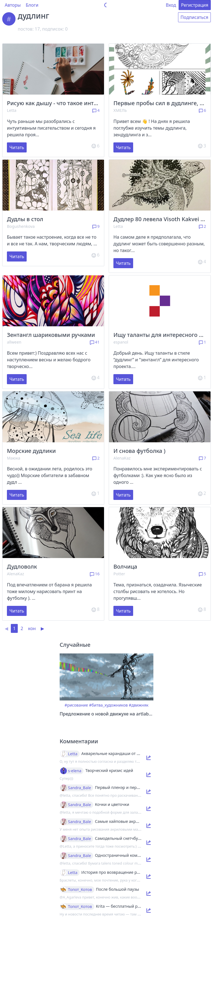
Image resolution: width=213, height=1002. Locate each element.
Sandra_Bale (79, 788)
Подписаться (194, 17)
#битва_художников (108, 705)
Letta (11, 110)
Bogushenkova (21, 226)
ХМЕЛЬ (120, 110)
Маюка (13, 458)
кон (32, 628)
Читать (16, 147)
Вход (171, 5)
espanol (120, 342)
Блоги (32, 5)
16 (95, 573)
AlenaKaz (122, 458)
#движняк (138, 705)
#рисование (76, 705)
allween (14, 342)
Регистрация (194, 5)
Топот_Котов (80, 889)
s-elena (74, 771)
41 (95, 342)
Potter (119, 573)
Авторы (13, 5)
